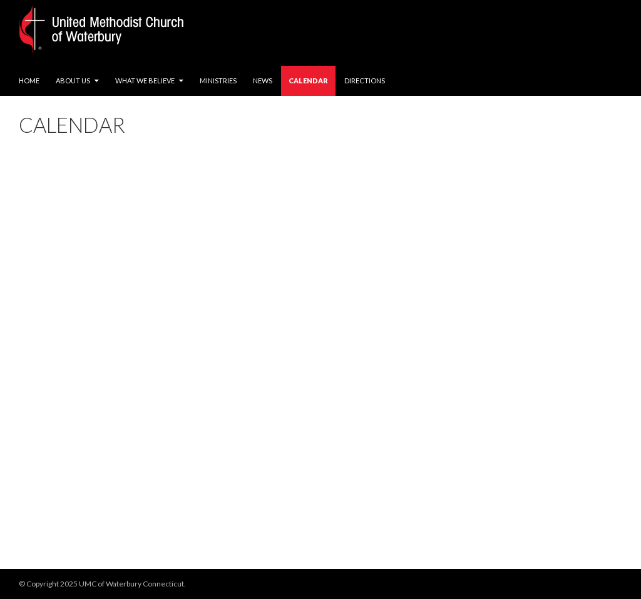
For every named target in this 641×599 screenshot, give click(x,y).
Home (29, 80)
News (262, 80)
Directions (364, 80)
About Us (73, 80)
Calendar (308, 80)
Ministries (218, 80)
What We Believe (145, 80)
